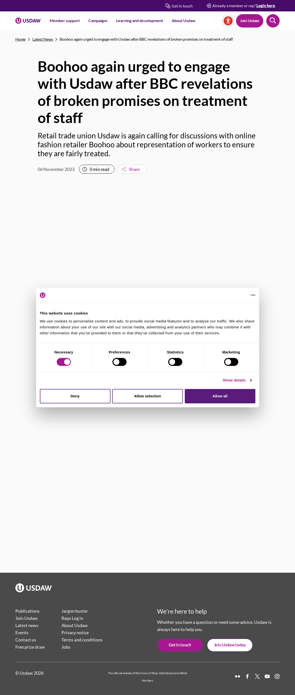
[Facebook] (247, 676)
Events (21, 632)
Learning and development (139, 20)
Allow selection (147, 396)
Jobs (65, 647)
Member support (65, 20)
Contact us (25, 639)
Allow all (220, 396)
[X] (257, 676)
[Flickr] (237, 676)
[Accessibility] (228, 21)
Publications (27, 611)
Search (273, 21)
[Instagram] (277, 676)
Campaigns (97, 20)
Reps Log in (72, 618)
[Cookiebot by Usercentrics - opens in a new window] (233, 295)
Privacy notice (75, 632)
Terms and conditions (82, 639)
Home (20, 39)
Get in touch (180, 644)
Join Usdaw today (230, 644)
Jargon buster (74, 611)
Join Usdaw (249, 20)
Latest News (42, 39)
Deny (75, 396)
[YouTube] (267, 676)
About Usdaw (183, 20)
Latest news (26, 625)
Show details (234, 380)
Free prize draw (30, 647)
